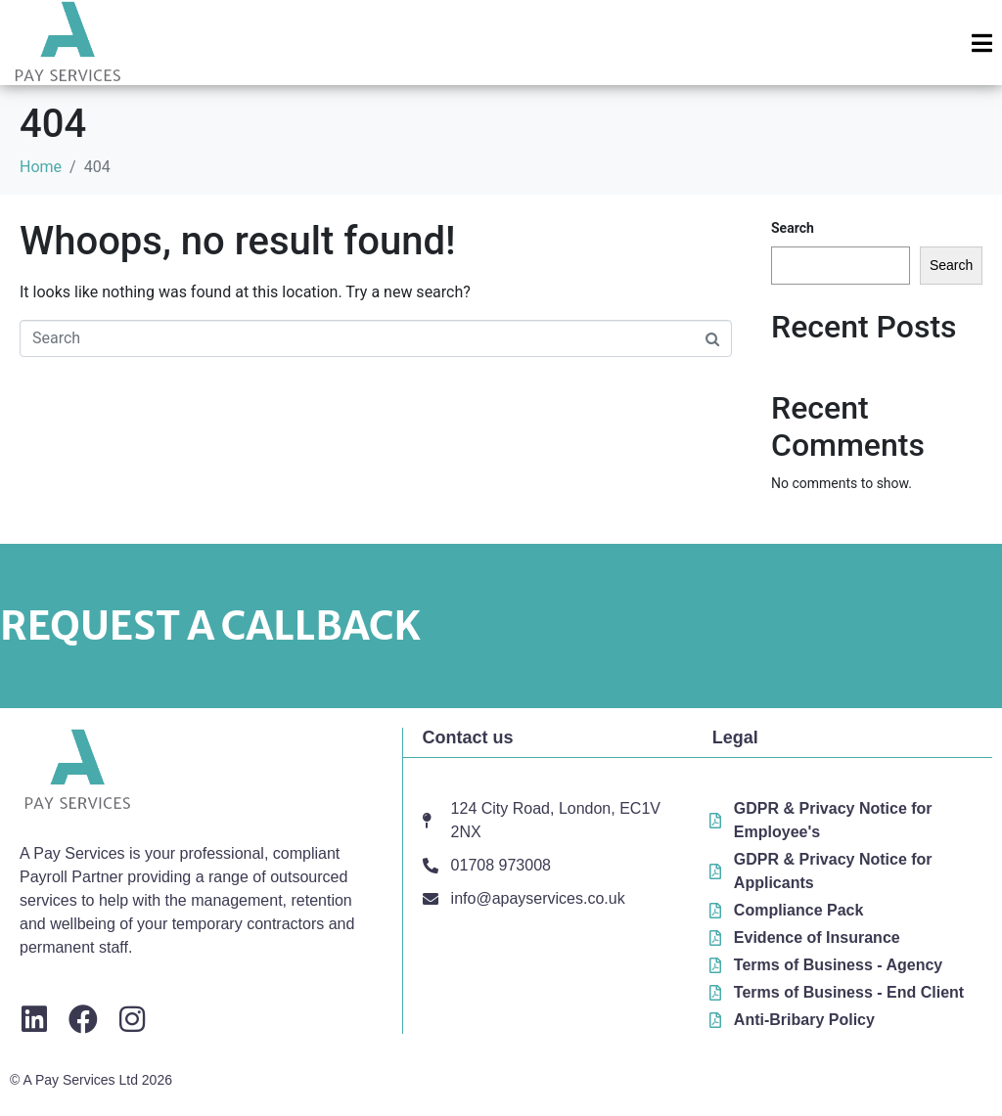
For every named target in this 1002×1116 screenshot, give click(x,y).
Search (792, 228)
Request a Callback (210, 626)
